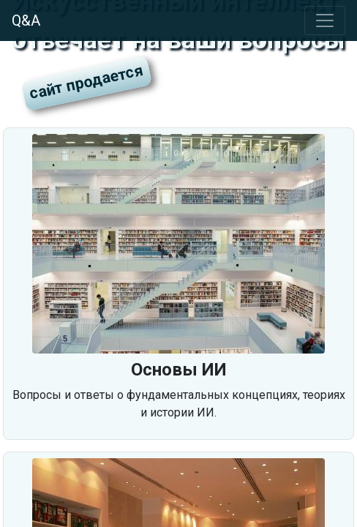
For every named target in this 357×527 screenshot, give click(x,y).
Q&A (26, 20)
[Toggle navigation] (324, 20)
